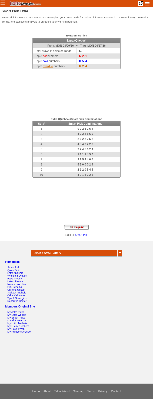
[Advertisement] (76, 91)
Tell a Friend (61, 391)
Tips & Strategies (16, 298)
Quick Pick (13, 270)
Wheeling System (17, 275)
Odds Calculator (16, 295)
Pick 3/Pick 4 (14, 287)
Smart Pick (81, 234)
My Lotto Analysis (17, 323)
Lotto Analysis (15, 273)
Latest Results (15, 281)
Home (36, 391)
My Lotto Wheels (16, 314)
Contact (116, 391)
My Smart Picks (16, 317)
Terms (91, 391)
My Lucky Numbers (18, 326)
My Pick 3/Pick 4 (16, 320)
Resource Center (16, 301)
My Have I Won (16, 328)
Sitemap (78, 391)
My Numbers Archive (19, 331)
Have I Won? (14, 278)
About (47, 391)
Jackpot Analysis (16, 292)
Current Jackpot (16, 289)
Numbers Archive (17, 284)
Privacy (102, 391)
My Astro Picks (15, 312)
